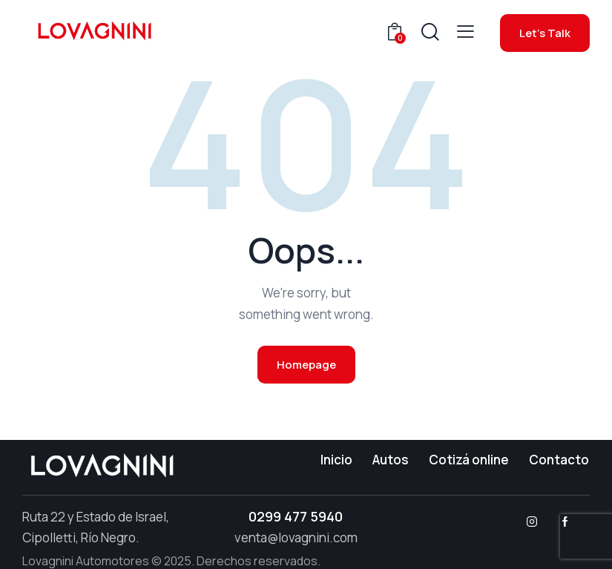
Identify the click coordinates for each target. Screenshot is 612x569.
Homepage (306, 364)
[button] (465, 31)
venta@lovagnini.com (296, 537)
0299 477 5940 (296, 516)
